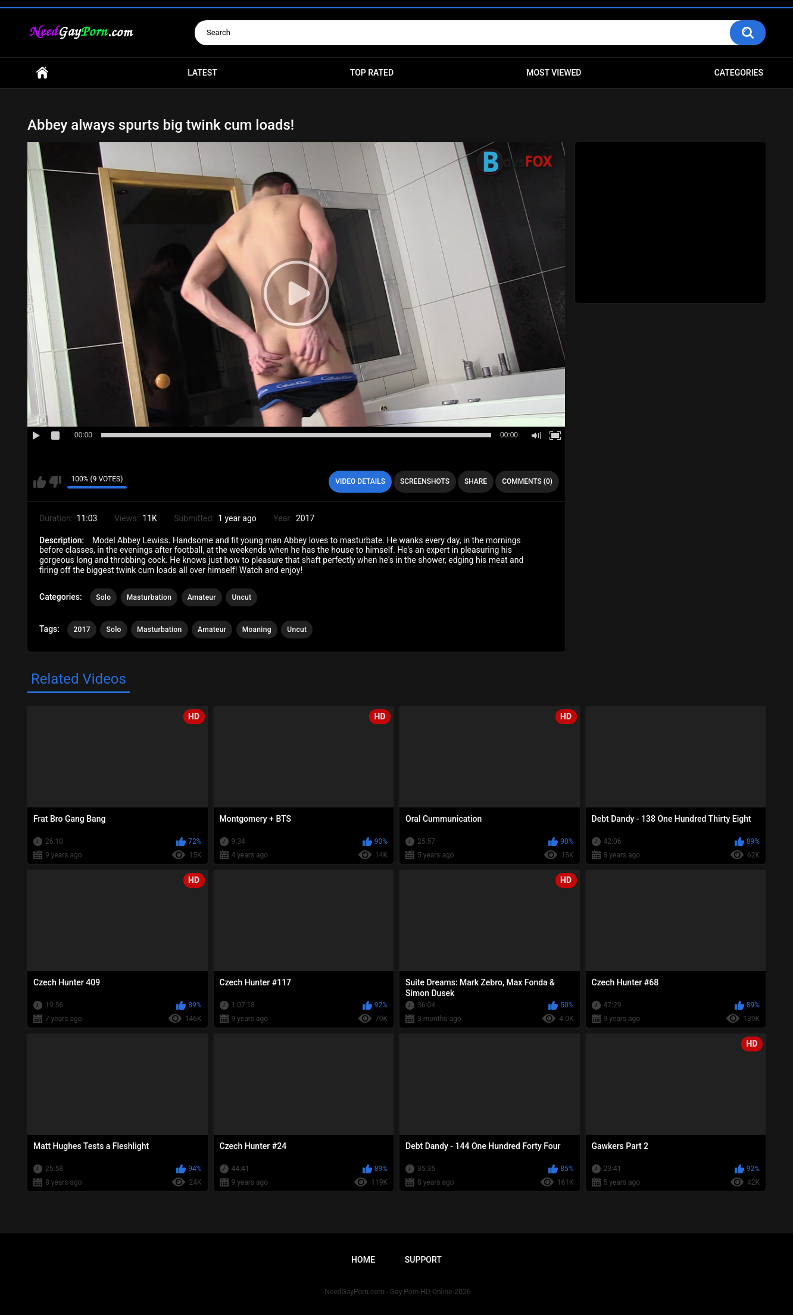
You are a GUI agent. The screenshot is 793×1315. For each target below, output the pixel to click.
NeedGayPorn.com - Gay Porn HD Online (388, 1292)
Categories (738, 72)
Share (475, 481)
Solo (103, 597)
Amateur (202, 597)
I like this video (39, 482)
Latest (202, 72)
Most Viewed (553, 72)
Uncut (241, 597)
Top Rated (372, 72)
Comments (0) (527, 481)
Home (42, 73)
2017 (81, 629)
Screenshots (424, 481)
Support (423, 1259)
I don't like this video (55, 482)
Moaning (256, 629)
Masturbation (149, 597)
